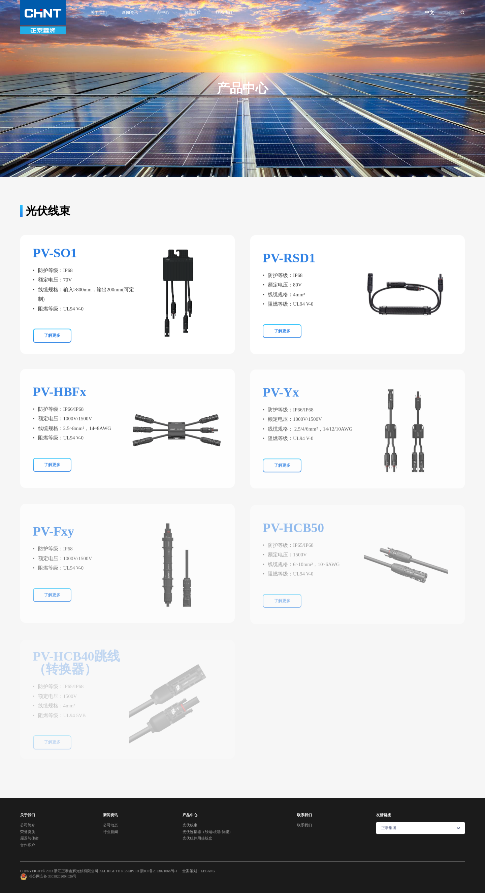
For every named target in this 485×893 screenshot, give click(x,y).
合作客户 (27, 850)
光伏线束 (153, 167)
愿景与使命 (29, 843)
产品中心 (161, 12)
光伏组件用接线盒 (322, 167)
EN (447, 12)
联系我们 (224, 12)
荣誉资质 (193, 12)
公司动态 (110, 830)
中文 (429, 12)
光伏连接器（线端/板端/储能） (233, 167)
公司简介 (27, 830)
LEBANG (208, 876)
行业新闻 (110, 837)
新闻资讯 (130, 12)
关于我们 (99, 12)
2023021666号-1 (165, 876)
